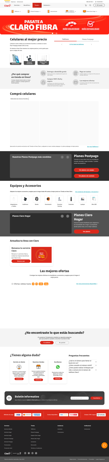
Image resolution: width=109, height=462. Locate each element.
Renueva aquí (21, 261)
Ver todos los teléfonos (76, 44)
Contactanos (61, 432)
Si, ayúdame (47, 342)
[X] (32, 453)
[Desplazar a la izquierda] (62, 44)
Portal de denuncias (82, 459)
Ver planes (86, 231)
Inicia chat (57, 378)
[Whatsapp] (36, 453)
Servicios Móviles (8, 429)
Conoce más (38, 379)
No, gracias (62, 342)
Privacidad (91, 459)
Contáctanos (19, 379)
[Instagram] (29, 453)
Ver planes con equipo (86, 170)
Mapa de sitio (73, 459)
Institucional (87, 429)
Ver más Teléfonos (93, 146)
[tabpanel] (76, 43)
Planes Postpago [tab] (88, 39)
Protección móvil (8, 448)
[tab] (7, 1)
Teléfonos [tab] (65, 39)
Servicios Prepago (8, 441)
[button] (90, 2)
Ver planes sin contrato (86, 176)
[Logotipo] (7, 5)
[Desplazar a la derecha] (91, 44)
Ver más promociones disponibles (86, 284)
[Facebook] (25, 453)
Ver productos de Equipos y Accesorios (87, 192)
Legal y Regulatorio (100, 459)
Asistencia (60, 429)
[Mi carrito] (86, 5)
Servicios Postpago (8, 438)
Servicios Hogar (8, 432)
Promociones (7, 445)
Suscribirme (96, 398)
